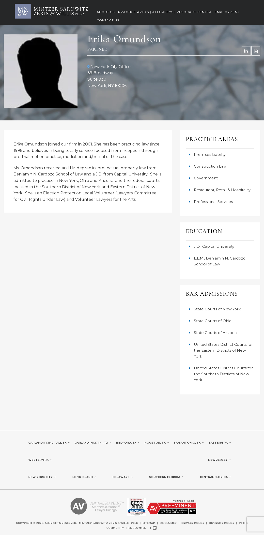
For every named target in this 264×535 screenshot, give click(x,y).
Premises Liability (210, 154)
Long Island (84, 477)
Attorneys (162, 12)
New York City (42, 477)
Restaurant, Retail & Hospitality (222, 190)
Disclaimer (168, 523)
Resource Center (194, 12)
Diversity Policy (222, 523)
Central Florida (215, 477)
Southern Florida (166, 477)
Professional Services (213, 201)
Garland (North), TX (93, 442)
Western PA (40, 460)
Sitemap (148, 523)
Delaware (122, 477)
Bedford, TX (128, 442)
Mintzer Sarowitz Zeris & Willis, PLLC (108, 523)
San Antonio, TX (189, 442)
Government (206, 178)
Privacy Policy (192, 523)
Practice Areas (133, 12)
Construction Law (210, 166)
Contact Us (108, 20)
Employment (227, 12)
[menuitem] (105, 12)
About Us (106, 12)
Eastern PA (220, 442)
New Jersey (219, 460)
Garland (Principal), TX (49, 442)
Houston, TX (156, 442)
